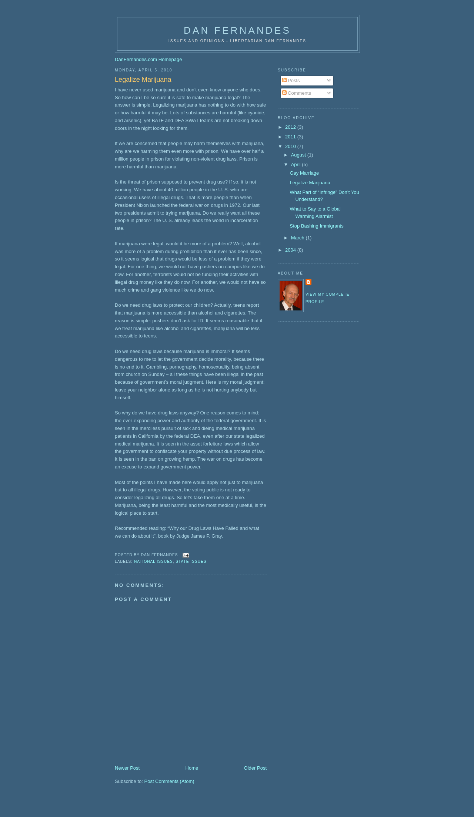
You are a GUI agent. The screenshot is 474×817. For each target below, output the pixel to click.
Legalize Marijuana (143, 79)
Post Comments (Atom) (169, 781)
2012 (291, 127)
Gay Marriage (304, 173)
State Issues (191, 561)
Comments (296, 93)
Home (192, 768)
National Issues (153, 561)
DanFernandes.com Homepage (148, 59)
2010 (291, 146)
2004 (291, 250)
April (296, 164)
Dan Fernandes (237, 30)
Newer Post (127, 768)
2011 (291, 136)
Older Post (255, 768)
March (298, 238)
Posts (291, 80)
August (299, 155)
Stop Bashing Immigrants (316, 226)
